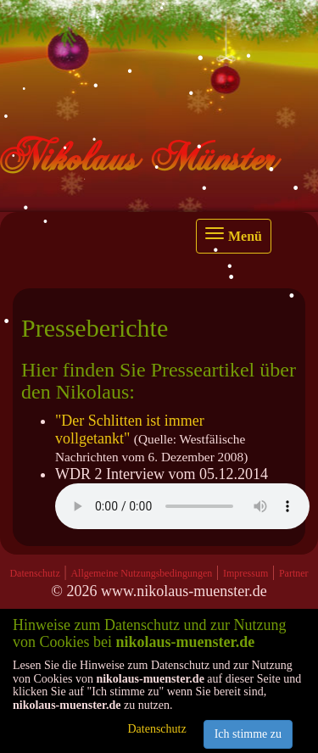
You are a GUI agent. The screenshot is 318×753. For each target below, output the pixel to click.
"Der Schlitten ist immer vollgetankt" (129, 429)
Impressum (245, 573)
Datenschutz (34, 573)
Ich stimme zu (248, 734)
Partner (294, 573)
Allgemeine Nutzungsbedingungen (141, 573)
